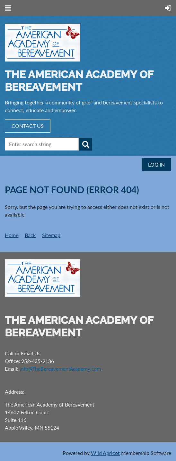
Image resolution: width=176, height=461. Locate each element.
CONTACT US (28, 126)
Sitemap (51, 235)
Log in (156, 164)
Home (11, 235)
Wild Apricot (105, 453)
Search (85, 144)
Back (30, 235)
